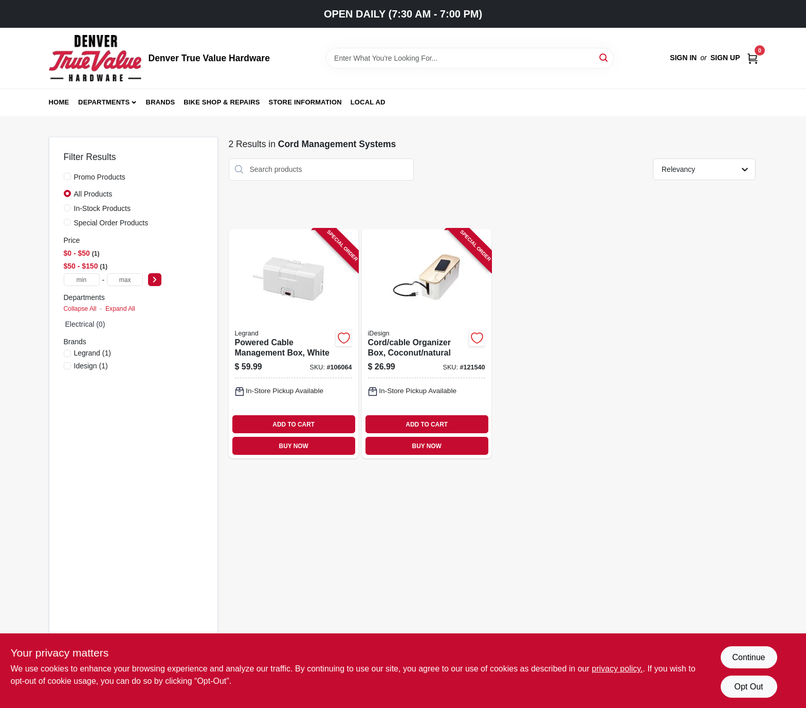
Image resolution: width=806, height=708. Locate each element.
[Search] (604, 57)
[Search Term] (470, 58)
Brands (160, 102)
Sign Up (725, 58)
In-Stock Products (102, 208)
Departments (104, 102)
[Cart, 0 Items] (752, 57)
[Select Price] (154, 279)
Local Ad (368, 102)
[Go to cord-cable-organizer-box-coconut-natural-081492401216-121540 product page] (426, 344)
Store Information (305, 102)
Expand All (120, 308)
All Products (93, 194)
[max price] (125, 279)
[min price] (82, 279)
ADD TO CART (293, 424)
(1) (92, 353)
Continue (748, 657)
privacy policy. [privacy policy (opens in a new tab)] (617, 668)
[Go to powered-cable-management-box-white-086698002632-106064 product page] (293, 344)
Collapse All (80, 308)
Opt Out (748, 686)
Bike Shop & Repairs (222, 102)
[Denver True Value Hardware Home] (95, 58)
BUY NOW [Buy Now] (293, 446)
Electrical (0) (85, 324)
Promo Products (99, 177)
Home (59, 102)
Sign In (683, 58)
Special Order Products (111, 222)
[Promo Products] (67, 176)
